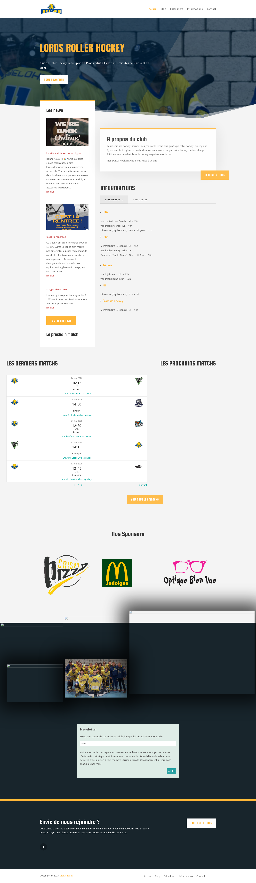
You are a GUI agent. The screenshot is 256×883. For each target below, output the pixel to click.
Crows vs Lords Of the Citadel (77, 458)
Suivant (143, 485)
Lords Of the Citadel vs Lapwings (76, 479)
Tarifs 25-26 (140, 199)
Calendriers (176, 9)
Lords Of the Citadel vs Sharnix (76, 436)
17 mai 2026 (76, 442)
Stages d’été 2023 (56, 289)
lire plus (50, 191)
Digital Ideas (66, 875)
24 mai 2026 (76, 378)
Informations (195, 9)
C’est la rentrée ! (56, 236)
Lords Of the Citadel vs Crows (77, 393)
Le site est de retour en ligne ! (64, 153)
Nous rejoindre (51, 79)
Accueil (153, 9)
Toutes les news (61, 320)
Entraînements (114, 199)
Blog (163, 9)
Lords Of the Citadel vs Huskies (76, 415)
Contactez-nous (201, 823)
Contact (211, 9)
